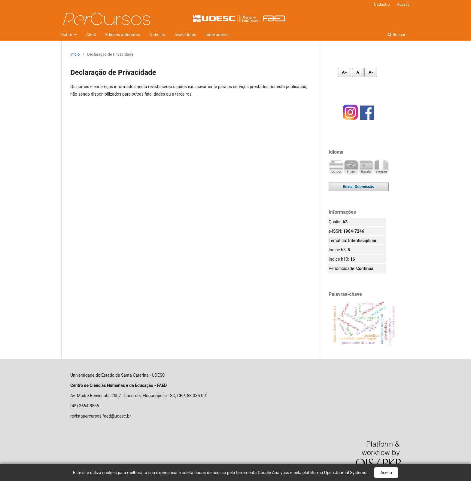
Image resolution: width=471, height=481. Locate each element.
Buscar (396, 34)
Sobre (67, 34)
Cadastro (382, 4)
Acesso (403, 4)
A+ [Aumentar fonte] (344, 72)
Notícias (157, 34)
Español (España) (366, 167)
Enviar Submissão (359, 186)
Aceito (386, 472)
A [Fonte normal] (357, 72)
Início (75, 54)
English (336, 167)
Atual (91, 34)
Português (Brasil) (351, 167)
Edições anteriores (122, 34)
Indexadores (217, 34)
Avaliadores (185, 34)
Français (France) (381, 167)
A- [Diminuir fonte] (371, 72)
